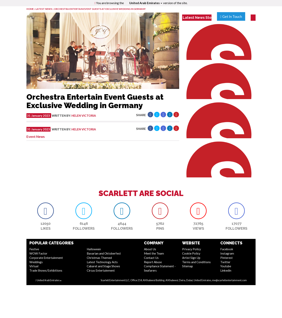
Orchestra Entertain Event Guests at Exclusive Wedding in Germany (100, 8)
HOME (30, 8)
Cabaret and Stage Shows (103, 266)
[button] (150, 114)
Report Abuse (153, 262)
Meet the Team (154, 253)
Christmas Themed (99, 257)
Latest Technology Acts (102, 262)
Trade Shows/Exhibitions (45, 270)
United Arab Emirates (145, 3)
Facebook (226, 249)
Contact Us (151, 257)
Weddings (36, 262)
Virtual (33, 266)
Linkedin (225, 270)
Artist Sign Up (191, 257)
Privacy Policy (191, 249)
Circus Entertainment (101, 270)
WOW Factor (38, 253)
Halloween (94, 249)
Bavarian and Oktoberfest (104, 253)
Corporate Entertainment (46, 257)
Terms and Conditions (196, 262)
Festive (34, 249)
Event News (35, 137)
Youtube (225, 266)
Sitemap (187, 266)
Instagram (227, 253)
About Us (150, 249)
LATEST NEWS (44, 8)
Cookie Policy (191, 253)
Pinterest (226, 257)
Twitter (225, 262)
